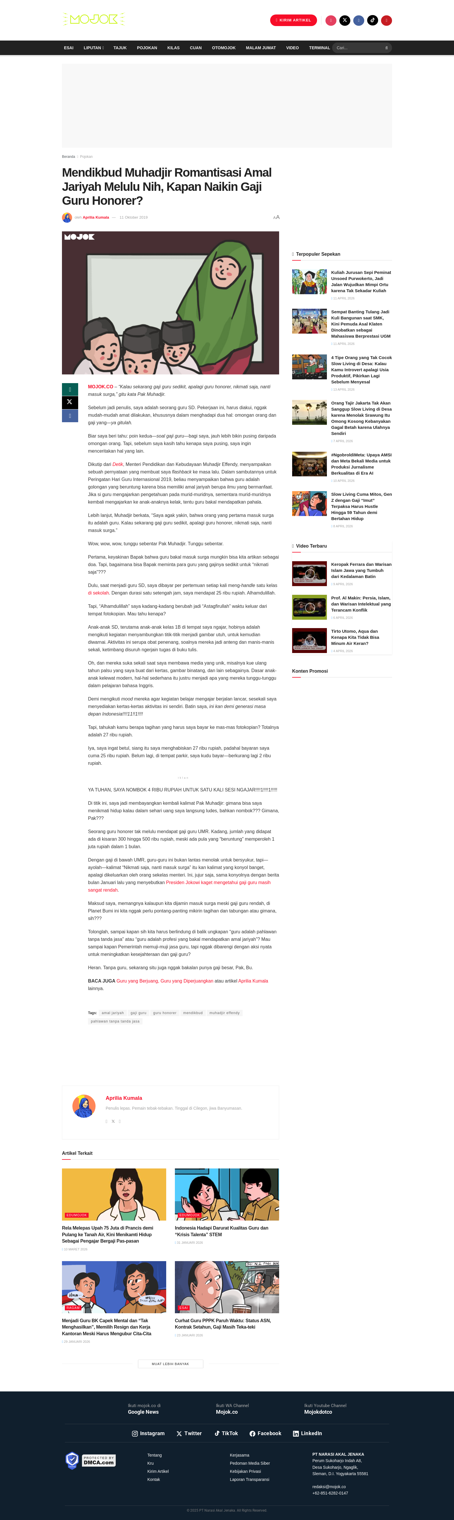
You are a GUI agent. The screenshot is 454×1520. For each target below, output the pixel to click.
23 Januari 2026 (189, 1335)
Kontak (153, 1479)
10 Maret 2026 (74, 1249)
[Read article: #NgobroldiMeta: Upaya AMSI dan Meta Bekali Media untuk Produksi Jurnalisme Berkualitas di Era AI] (309, 464)
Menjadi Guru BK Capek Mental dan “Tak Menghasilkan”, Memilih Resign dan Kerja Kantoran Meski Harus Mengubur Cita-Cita (106, 1327)
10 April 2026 (343, 480)
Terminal (319, 47)
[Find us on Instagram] (330, 20)
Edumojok (77, 1215)
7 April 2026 (342, 441)
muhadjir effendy (225, 1013)
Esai (69, 47)
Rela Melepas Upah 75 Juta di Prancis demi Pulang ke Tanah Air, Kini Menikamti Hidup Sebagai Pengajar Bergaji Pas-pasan (107, 1234)
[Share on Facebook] (70, 418)
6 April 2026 (342, 617)
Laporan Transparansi (249, 1479)
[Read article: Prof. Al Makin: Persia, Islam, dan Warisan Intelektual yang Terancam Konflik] (309, 607)
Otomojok (223, 47)
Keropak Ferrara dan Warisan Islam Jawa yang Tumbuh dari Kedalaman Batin (361, 570)
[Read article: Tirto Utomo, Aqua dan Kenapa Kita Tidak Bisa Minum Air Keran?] (309, 640)
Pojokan (147, 47)
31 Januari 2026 (189, 1242)
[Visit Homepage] (94, 20)
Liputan (92, 47)
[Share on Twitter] (70, 404)
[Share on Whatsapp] (70, 390)
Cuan (196, 47)
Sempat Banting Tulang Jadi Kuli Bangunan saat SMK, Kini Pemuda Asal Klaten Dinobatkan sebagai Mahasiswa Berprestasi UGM (361, 324)
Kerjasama (239, 1455)
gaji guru (139, 1013)
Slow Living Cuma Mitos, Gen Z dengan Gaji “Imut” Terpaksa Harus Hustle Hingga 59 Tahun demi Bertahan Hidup (361, 506)
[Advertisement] (170, 1062)
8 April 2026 (342, 526)
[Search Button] (387, 48)
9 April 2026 (342, 584)
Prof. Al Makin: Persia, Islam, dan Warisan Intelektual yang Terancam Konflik (361, 603)
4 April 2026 (342, 651)
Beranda (68, 157)
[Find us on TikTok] (372, 20)
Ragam (73, 1307)
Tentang (154, 1455)
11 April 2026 (343, 298)
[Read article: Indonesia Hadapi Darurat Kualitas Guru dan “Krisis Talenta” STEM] (227, 1194)
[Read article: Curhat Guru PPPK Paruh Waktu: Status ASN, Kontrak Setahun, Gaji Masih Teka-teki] (227, 1287)
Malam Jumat (261, 47)
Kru (150, 1463)
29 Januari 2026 (76, 1341)
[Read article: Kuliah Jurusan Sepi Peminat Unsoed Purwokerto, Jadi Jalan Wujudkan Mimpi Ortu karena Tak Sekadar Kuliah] (309, 281)
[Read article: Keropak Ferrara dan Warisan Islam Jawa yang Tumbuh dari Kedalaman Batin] (309, 573)
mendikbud (193, 1013)
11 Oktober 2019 (134, 217)
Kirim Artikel (158, 1471)
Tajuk (120, 47)
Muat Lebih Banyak (170, 1364)
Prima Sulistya (158, 1001)
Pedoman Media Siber (250, 1463)
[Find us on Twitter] (344, 20)
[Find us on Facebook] (358, 20)
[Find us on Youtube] (386, 20)
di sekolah (98, 592)
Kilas (173, 47)
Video (292, 47)
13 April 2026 (343, 389)
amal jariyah (113, 1013)
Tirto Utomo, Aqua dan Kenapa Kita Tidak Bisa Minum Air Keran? (355, 637)
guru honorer (165, 1013)
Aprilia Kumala (96, 217)
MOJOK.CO (100, 386)
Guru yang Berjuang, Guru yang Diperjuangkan (164, 980)
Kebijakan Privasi (245, 1471)
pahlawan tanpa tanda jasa (115, 1021)
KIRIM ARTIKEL (293, 20)
